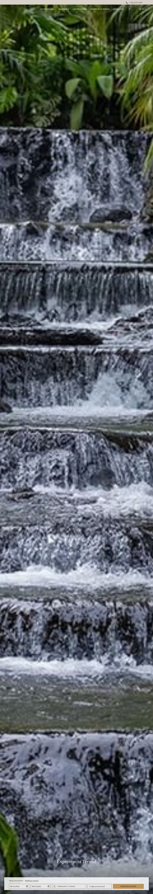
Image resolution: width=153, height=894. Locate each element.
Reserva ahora (128, 886)
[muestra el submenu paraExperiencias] (57, 9)
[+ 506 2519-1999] (134, 2)
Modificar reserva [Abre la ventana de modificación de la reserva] (31, 881)
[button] (19, 886)
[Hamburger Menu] (132, 9)
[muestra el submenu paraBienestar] (127, 9)
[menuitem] (49, 9)
